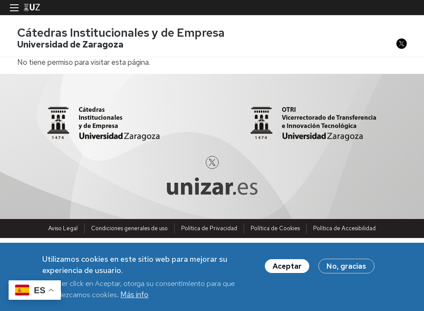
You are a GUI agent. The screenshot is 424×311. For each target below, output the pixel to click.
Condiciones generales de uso (129, 228)
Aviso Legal (63, 228)
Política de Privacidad (209, 228)
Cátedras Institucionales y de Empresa (121, 32)
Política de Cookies (275, 228)
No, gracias (346, 269)
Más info (134, 297)
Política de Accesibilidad (344, 228)
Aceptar (287, 269)
